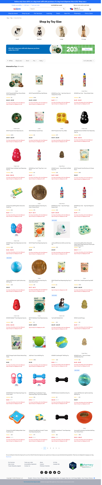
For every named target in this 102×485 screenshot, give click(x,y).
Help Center (11, 464)
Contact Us (27, 466)
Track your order (35, 5)
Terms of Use (36, 478)
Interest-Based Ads (54, 478)
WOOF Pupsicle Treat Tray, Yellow (59, 130)
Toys (11, 18)
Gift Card (26, 5)
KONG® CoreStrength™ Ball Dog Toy (60, 355)
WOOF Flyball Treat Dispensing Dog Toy (38, 243)
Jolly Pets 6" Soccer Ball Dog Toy (36, 355)
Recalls (30, 478)
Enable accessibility (17, 5)
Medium (39, 39)
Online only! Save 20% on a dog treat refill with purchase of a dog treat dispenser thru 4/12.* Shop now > (50, 1)
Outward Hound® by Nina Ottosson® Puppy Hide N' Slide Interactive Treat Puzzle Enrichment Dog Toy (84, 244)
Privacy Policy (44, 478)
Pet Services (11, 462)
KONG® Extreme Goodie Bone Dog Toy (61, 393)
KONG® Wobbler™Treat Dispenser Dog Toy (16, 318)
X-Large (84, 39)
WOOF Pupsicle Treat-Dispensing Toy (14, 130)
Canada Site (56, 464)
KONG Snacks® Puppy (79, 318)
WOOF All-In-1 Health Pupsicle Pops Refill (83, 280)
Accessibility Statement (30, 464)
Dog (8, 18)
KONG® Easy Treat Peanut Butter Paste (83, 93)
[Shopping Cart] (92, 10)
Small (17, 39)
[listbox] (50, 32)
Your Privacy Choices (88, 478)
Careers (42, 464)
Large (61, 39)
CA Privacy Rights (76, 478)
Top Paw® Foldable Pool (57, 318)
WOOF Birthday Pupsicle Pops (36, 130)
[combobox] (48, 8)
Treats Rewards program (14, 466)
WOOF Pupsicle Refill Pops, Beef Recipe (38, 93)
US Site (55, 462)
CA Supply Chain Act (65, 478)
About (41, 462)
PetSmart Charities (45, 466)
